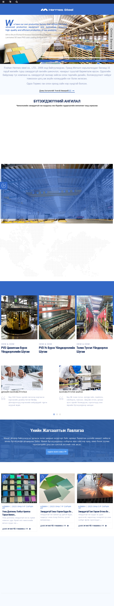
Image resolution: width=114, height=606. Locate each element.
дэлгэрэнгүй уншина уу (15, 529)
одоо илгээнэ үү (57, 452)
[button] (51, 61)
